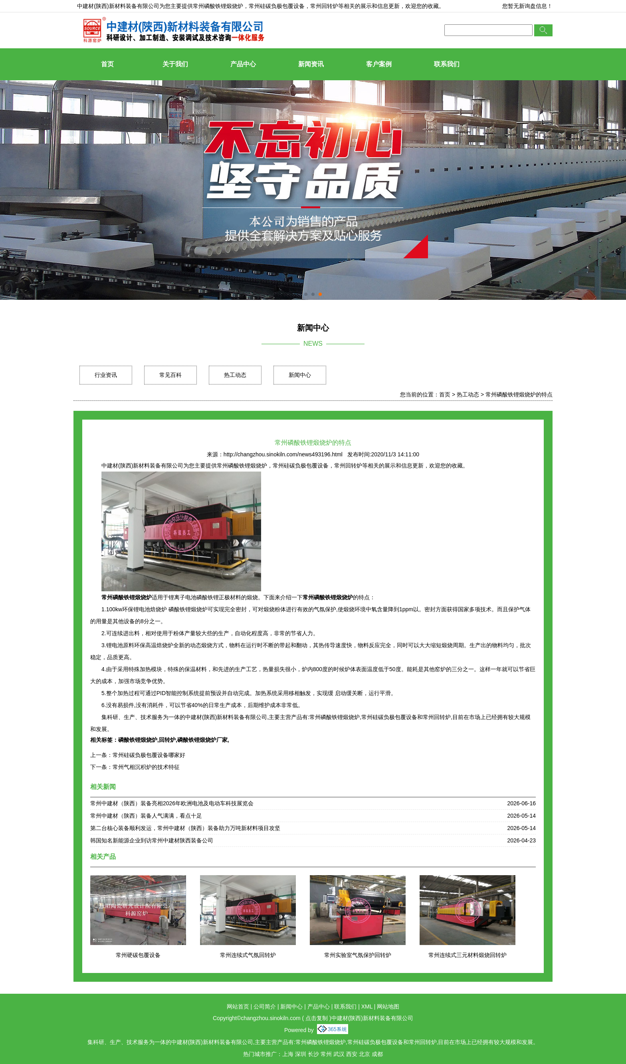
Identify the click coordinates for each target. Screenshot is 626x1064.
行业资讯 (106, 375)
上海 (287, 1054)
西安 (351, 1054)
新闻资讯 (311, 64)
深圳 (300, 1054)
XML (366, 1006)
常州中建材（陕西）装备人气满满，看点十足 (146, 815)
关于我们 (175, 64)
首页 (107, 64)
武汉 (339, 1054)
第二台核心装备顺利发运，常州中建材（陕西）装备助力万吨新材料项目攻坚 (185, 828)
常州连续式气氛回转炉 (248, 955)
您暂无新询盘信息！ (527, 6)
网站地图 (388, 1006)
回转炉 (167, 740)
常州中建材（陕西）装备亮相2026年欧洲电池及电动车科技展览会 (172, 803)
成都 (377, 1054)
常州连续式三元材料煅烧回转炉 (467, 955)
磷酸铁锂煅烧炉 (137, 740)
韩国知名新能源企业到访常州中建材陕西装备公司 (151, 840)
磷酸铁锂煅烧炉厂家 (202, 740)
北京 (364, 1054)
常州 (326, 1054)
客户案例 (379, 64)
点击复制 (316, 1018)
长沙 (313, 1054)
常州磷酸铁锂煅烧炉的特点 (519, 394)
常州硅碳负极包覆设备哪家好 (149, 755)
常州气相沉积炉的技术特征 (146, 767)
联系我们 (447, 64)
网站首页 (238, 1006)
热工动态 (235, 375)
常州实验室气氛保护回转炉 (357, 955)
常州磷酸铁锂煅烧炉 (218, 6)
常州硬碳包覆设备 (138, 955)
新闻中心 (300, 375)
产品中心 (243, 64)
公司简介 (265, 1006)
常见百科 (170, 375)
